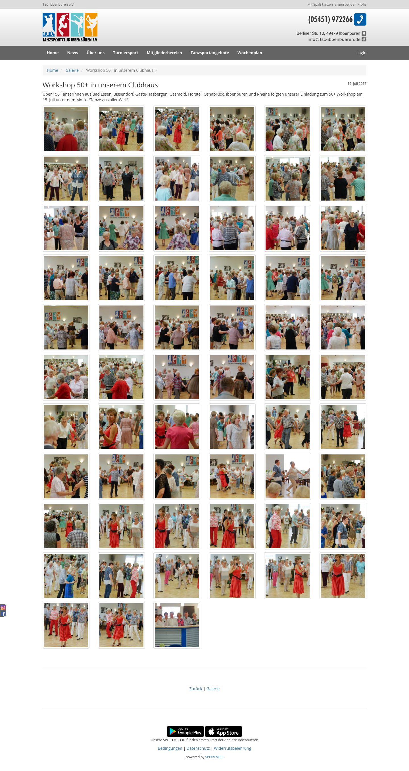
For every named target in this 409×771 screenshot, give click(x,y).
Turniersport (125, 52)
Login (361, 52)
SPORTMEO (214, 757)
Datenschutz (198, 748)
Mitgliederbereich (164, 52)
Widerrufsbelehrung (232, 748)
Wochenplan (249, 52)
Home (53, 52)
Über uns (96, 52)
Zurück (196, 688)
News (72, 52)
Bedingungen (170, 748)
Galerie (72, 70)
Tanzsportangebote (210, 52)
